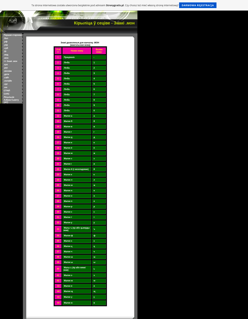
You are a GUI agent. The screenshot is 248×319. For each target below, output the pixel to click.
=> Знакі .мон (10, 61)
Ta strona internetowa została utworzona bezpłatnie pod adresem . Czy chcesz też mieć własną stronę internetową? (124, 5)
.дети (6, 74)
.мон (6, 58)
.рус (6, 68)
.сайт (6, 77)
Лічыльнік (9, 97)
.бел (6, 38)
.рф (5, 41)
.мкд (6, 54)
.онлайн (8, 81)
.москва (8, 71)
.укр (6, 45)
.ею (5, 87)
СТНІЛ (7, 90)
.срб (6, 48)
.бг (5, 51)
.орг (6, 84)
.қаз (6, 64)
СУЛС (6, 94)
